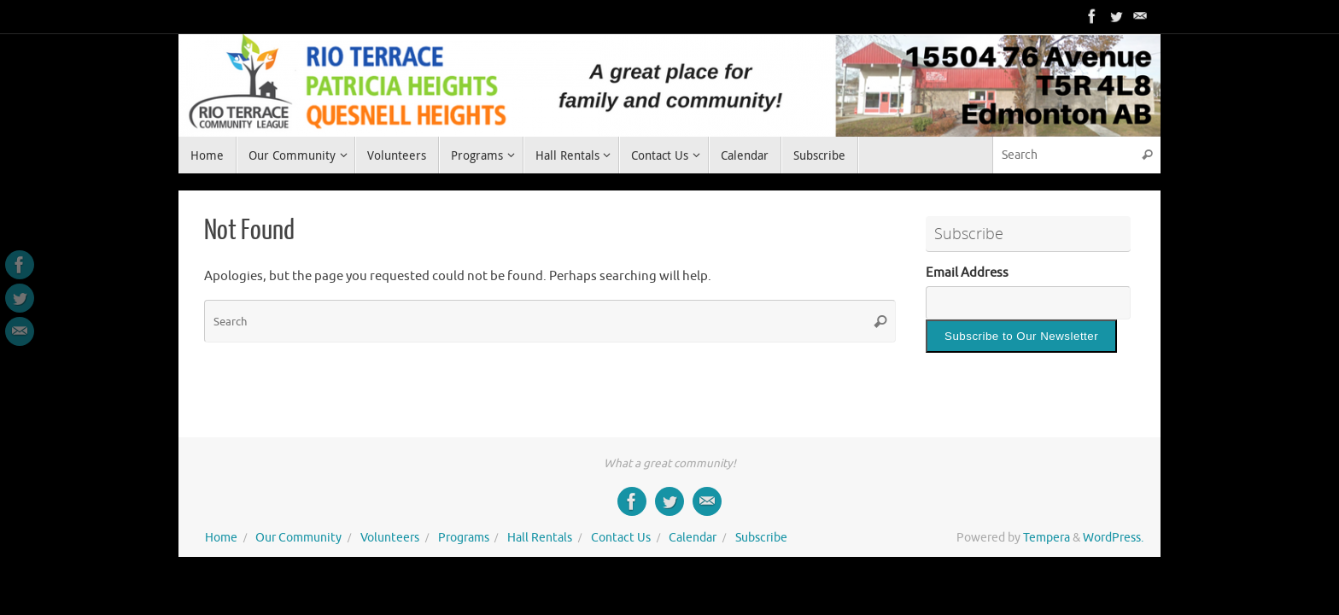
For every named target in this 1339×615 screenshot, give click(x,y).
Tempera (1046, 537)
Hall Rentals (539, 537)
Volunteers (389, 537)
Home (221, 537)
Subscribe (761, 537)
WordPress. (1113, 537)
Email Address (967, 273)
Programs (463, 537)
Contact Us (621, 537)
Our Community (298, 537)
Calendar (692, 537)
